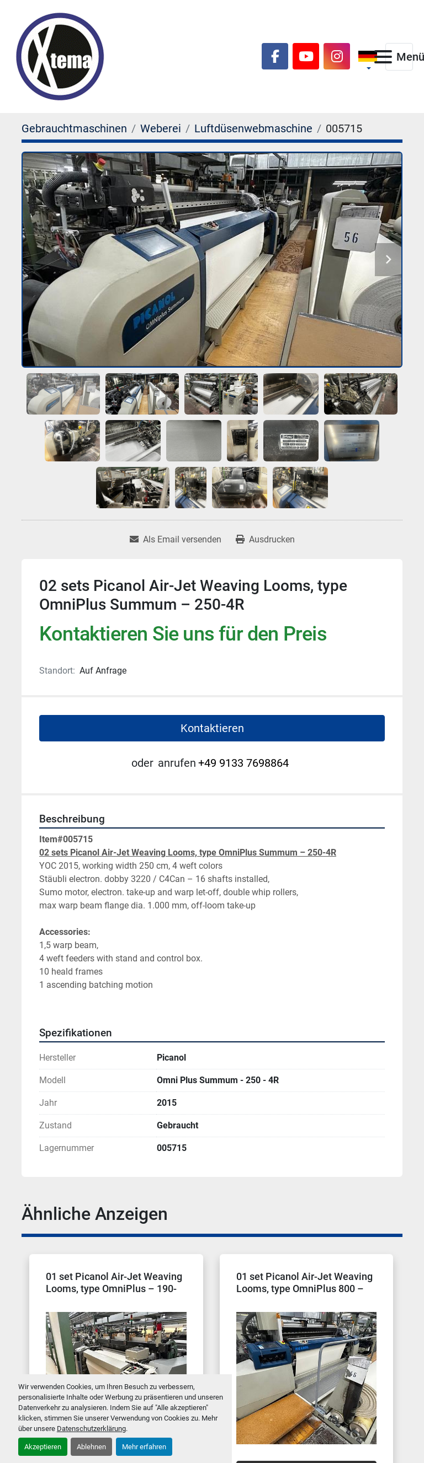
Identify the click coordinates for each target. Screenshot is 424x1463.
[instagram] (337, 56)
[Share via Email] (176, 539)
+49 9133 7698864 (243, 763)
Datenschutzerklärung (91, 1428)
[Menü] (383, 56)
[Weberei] (160, 128)
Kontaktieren (212, 728)
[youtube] (306, 56)
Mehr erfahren (144, 1447)
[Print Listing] (265, 539)
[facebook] (275, 56)
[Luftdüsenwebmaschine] (253, 128)
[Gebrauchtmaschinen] (74, 128)
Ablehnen (91, 1447)
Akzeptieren (42, 1447)
